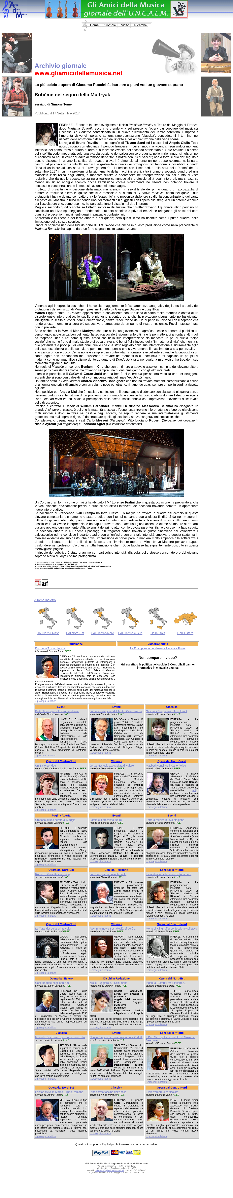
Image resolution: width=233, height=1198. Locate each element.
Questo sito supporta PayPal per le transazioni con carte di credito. (116, 1144)
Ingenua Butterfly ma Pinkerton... (166, 982)
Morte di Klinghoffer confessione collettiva (171, 928)
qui (194, 790)
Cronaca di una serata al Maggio (55, 819)
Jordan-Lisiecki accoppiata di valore (112, 765)
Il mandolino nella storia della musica (168, 874)
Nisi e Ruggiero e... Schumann (108, 982)
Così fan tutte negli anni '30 (52, 982)
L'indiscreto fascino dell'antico (108, 1092)
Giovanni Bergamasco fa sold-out (166, 711)
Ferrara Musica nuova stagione (165, 819)
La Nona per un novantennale (108, 874)
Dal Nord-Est (75, 633)
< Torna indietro (45, 600)
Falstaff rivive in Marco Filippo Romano (59, 1092)
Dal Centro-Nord (102, 633)
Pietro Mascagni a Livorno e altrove (57, 711)
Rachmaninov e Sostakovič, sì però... (113, 928)
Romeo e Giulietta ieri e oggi (52, 874)
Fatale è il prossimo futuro (106, 819)
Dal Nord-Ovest (48, 633)
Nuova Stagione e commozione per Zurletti (116, 1037)
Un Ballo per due (45, 765)
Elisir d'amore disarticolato (162, 1092)
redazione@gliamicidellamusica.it (109, 1170)
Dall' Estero (185, 633)
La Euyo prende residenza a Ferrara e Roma (157, 648)
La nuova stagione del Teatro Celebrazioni (116, 711)
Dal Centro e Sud (130, 633)
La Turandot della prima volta (53, 928)
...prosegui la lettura (45, 701)
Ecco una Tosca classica (50, 648)
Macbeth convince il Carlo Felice (166, 765)
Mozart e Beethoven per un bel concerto (60, 1037)
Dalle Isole (157, 633)
